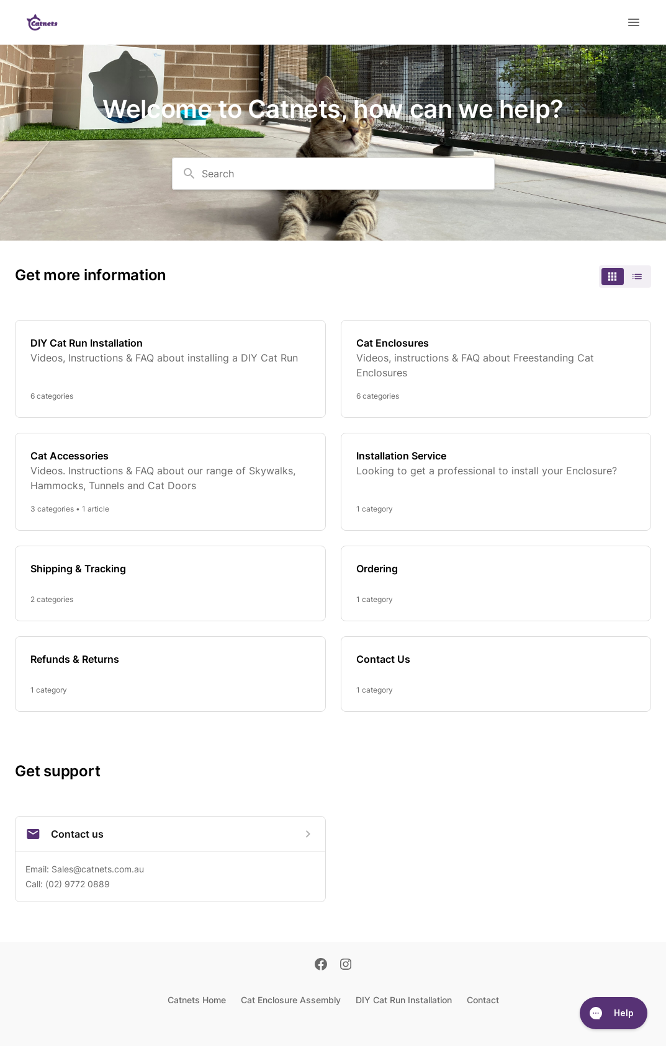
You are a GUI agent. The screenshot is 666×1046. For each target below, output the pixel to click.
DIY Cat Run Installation (404, 1000)
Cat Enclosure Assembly (291, 1000)
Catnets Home (197, 1000)
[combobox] (333, 173)
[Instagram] (345, 965)
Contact (483, 1000)
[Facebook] (320, 965)
